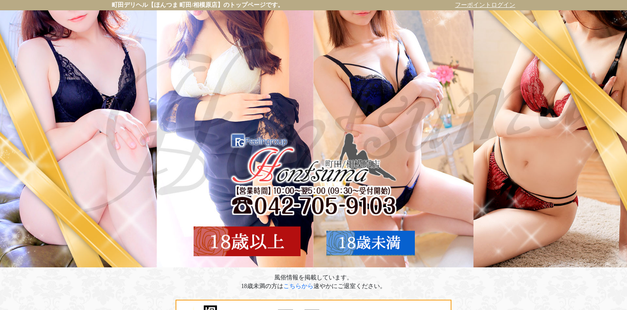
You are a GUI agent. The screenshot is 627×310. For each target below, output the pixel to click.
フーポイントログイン (485, 5)
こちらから (298, 286)
